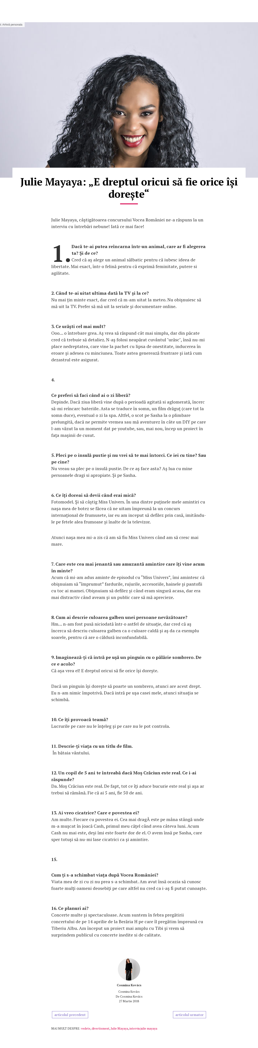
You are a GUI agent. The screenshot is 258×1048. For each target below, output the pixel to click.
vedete (85, 1028)
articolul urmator (189, 1014)
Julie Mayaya (119, 1028)
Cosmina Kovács (129, 985)
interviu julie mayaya (143, 1028)
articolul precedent (70, 1014)
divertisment (100, 1028)
